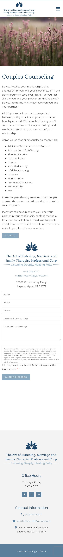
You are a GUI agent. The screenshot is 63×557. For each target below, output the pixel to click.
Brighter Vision (39, 551)
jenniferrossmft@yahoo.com (31, 275)
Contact (10, 235)
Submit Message (16, 376)
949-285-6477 (31, 271)
